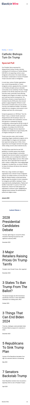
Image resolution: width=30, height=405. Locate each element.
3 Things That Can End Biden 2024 (13, 317)
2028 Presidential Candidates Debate (11, 224)
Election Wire (5, 401)
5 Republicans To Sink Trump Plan (13, 347)
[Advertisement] (15, 30)
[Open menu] (27, 4)
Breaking (5, 50)
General (10, 50)
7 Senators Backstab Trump (14, 374)
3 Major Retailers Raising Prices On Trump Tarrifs (14, 258)
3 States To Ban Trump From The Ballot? (14, 287)
